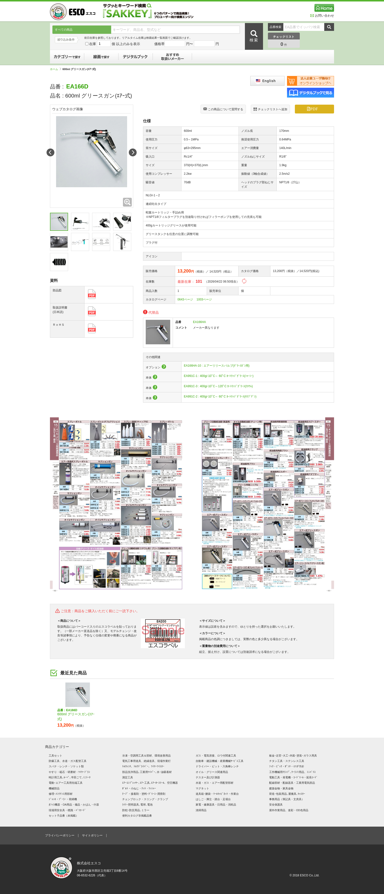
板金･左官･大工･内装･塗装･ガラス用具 (293, 755)
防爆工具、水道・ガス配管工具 (67, 760)
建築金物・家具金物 (281, 788)
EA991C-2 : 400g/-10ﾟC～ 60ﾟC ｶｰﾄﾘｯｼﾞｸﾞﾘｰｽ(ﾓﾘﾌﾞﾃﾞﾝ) (220, 396)
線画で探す (101, 56)
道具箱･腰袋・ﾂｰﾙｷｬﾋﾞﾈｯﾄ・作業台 (217, 793)
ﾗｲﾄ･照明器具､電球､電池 (137, 804)
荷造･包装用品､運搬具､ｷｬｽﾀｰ (287, 793)
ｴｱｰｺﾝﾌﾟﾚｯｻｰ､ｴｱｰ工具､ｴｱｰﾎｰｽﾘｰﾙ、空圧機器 (150, 782)
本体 (152, 377)
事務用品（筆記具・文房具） (286, 799)
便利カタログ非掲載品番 (137, 815)
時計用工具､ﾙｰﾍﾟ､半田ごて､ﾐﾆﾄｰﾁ (70, 777)
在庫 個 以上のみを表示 (112, 44)
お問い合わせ (322, 15)
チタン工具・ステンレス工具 (286, 760)
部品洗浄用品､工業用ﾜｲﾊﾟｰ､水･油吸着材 (147, 771)
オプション (156, 367)
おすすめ (172, 56)
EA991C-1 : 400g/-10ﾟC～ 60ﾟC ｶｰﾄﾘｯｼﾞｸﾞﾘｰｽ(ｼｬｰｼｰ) (218, 376)
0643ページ (185, 299)
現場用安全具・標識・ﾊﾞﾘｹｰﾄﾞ (67, 810)
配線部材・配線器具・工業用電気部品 (292, 782)
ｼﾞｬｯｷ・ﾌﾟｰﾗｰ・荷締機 (63, 799)
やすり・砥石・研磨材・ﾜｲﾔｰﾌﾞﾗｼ (69, 771)
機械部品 (54, 788)
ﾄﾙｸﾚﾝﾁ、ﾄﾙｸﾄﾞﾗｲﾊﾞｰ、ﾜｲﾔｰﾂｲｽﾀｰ (143, 766)
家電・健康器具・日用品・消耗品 (216, 804)
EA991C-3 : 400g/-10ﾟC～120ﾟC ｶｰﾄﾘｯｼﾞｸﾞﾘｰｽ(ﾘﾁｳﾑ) (218, 386)
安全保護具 (276, 804)
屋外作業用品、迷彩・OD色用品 (288, 810)
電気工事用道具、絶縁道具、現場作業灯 (146, 760)
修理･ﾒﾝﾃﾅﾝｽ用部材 (60, 793)
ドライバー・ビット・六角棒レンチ (217, 766)
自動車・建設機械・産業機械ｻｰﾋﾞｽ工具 (219, 760)
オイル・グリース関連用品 (212, 771)
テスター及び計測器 (208, 777)
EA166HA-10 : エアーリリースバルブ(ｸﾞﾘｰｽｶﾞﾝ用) (217, 365)
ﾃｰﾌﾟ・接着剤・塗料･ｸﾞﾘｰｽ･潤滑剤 (143, 793)
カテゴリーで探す (67, 56)
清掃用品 (201, 810)
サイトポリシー (92, 835)
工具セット (55, 755)
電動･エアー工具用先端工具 (66, 782)
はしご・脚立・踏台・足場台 (213, 799)
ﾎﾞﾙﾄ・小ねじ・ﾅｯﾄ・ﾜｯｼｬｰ (139, 788)
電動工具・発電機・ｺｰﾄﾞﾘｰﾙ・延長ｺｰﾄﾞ (293, 777)
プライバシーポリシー (59, 835)
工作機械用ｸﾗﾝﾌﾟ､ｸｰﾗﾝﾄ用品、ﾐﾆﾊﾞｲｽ (292, 771)
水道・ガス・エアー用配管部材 (214, 782)
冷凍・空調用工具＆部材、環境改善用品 (146, 755)
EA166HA (199, 322)
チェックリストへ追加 (270, 109)
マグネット (202, 788)
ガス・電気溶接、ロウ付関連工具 (216, 755)
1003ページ (204, 299)
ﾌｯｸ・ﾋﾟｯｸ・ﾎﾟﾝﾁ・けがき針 (286, 766)
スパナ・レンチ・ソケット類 (66, 766)
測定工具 (127, 777)
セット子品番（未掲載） (63, 815)
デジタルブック (136, 56)
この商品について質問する (223, 109)
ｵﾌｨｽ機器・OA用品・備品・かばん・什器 (74, 804)
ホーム (55, 69)
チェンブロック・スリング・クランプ (145, 799)
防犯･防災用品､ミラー (135, 810)
